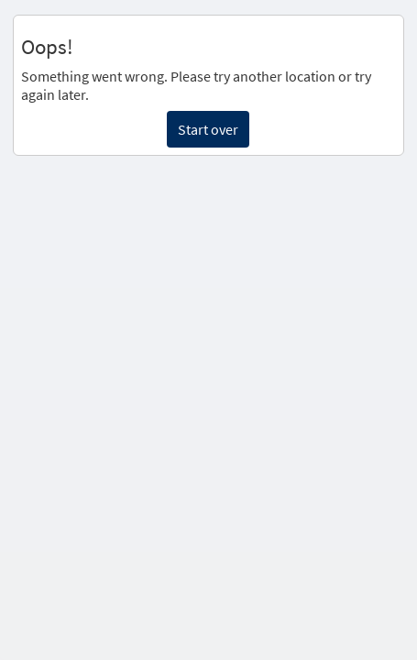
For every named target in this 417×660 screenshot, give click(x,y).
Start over (208, 129)
